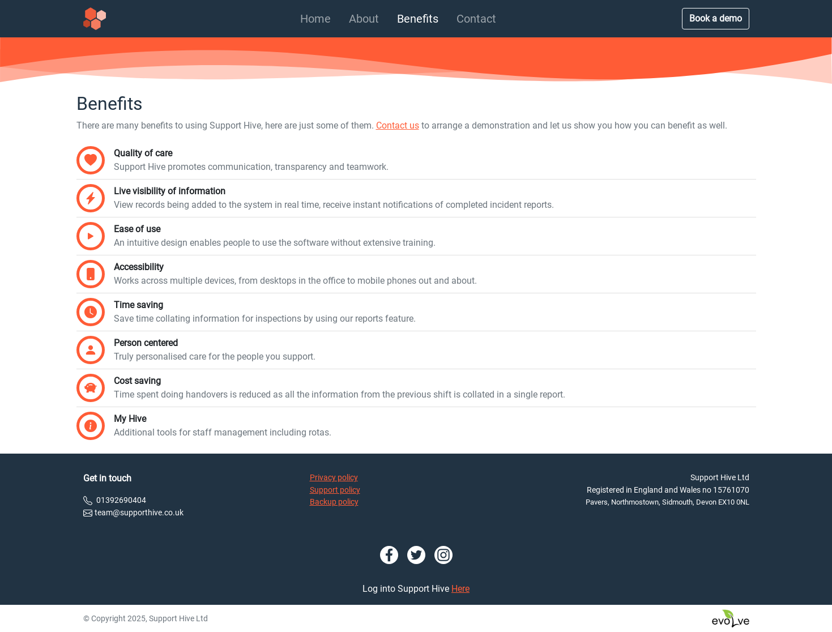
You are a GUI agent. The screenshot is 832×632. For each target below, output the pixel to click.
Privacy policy (334, 477)
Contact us (397, 125)
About (364, 18)
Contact (476, 18)
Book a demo (715, 18)
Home (315, 18)
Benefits (417, 18)
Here (460, 588)
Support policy (335, 490)
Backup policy (334, 502)
